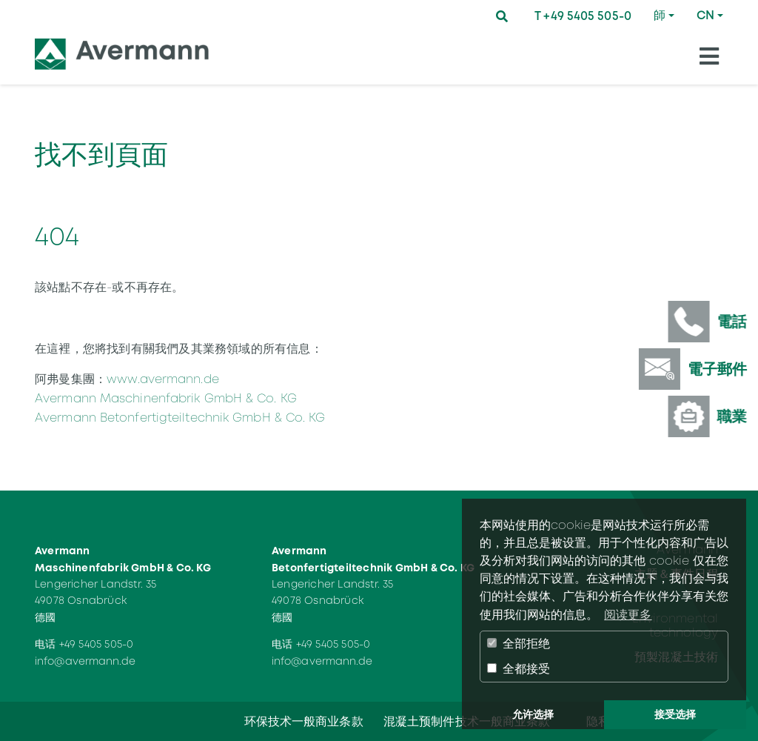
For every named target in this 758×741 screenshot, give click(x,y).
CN (705, 15)
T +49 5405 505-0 (582, 16)
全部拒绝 (518, 643)
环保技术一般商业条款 (303, 721)
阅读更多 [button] (627, 614)
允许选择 (533, 714)
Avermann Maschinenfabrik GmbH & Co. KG (166, 398)
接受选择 (675, 714)
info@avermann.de (85, 661)
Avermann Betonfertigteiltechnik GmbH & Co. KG (180, 417)
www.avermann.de (163, 379)
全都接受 (518, 669)
